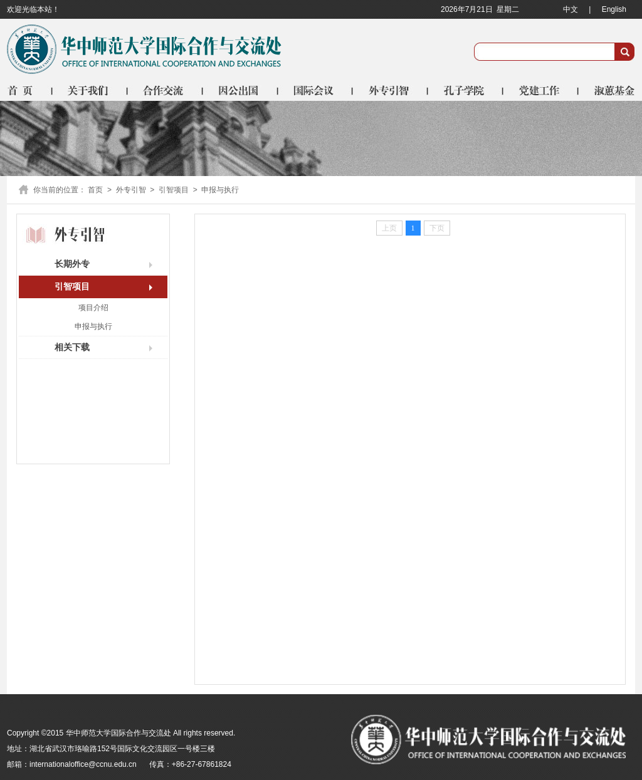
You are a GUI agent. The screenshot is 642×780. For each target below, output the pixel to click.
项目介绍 (93, 307)
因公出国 (240, 90)
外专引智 (391, 90)
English (614, 9)
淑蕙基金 (607, 90)
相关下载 (72, 347)
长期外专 (72, 264)
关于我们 (90, 90)
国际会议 (316, 90)
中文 (570, 9)
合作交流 (165, 90)
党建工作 (541, 90)
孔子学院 (466, 90)
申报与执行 (93, 326)
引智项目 (174, 189)
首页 (30, 90)
